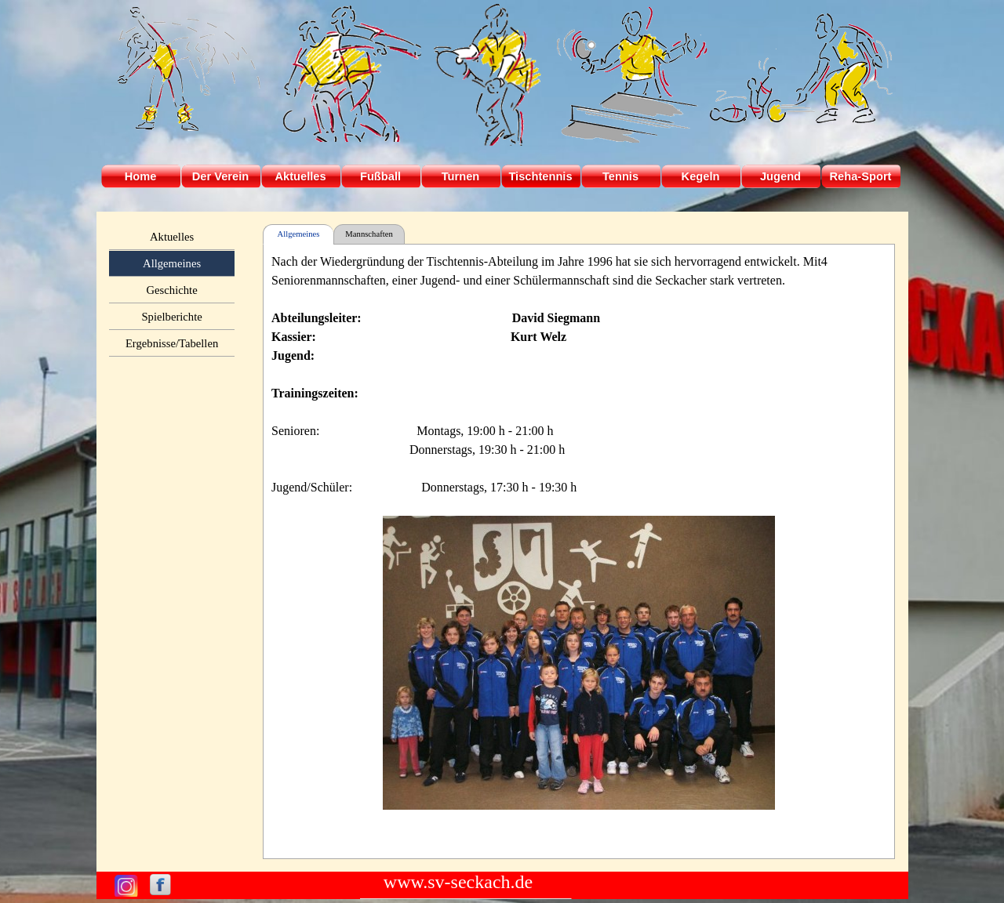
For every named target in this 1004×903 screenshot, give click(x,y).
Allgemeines (172, 263)
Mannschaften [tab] (368, 234)
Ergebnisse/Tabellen (172, 343)
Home (141, 176)
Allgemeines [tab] (299, 234)
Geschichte (172, 290)
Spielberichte (171, 316)
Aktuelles (172, 236)
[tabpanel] (579, 551)
